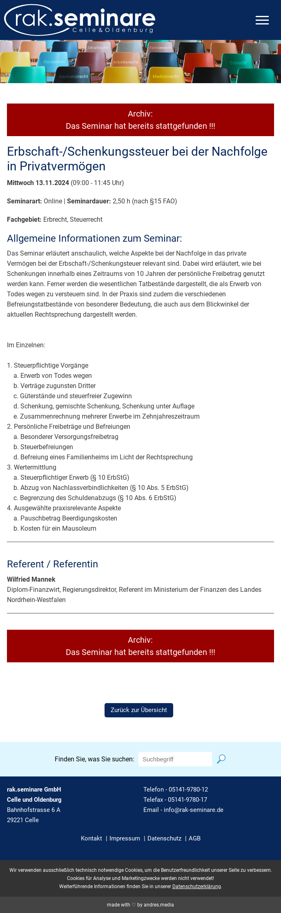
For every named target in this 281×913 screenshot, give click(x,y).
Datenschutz (164, 838)
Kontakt (91, 838)
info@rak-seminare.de (193, 810)
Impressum (124, 838)
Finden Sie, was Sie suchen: (94, 759)
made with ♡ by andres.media (140, 905)
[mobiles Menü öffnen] (262, 20)
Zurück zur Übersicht (139, 710)
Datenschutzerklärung (196, 886)
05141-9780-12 (188, 789)
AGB (195, 838)
